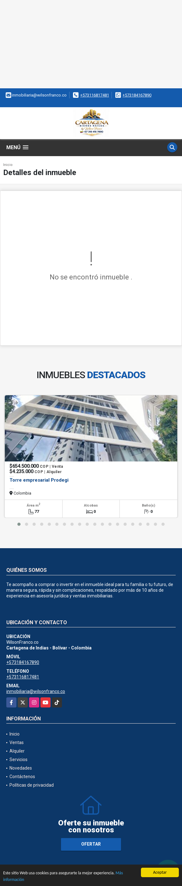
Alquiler (17, 751)
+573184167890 (137, 95)
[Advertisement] (91, 44)
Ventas (16, 742)
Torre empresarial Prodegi (39, 480)
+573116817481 (94, 95)
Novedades (20, 768)
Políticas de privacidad (31, 785)
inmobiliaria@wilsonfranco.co (35, 691)
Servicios (18, 759)
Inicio (8, 165)
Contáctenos (22, 776)
